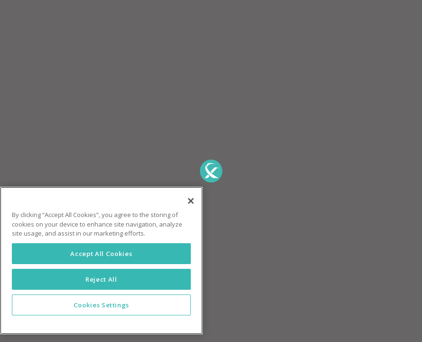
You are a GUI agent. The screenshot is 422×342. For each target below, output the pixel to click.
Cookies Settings (102, 305)
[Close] (190, 200)
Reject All (101, 279)
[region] (101, 260)
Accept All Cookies (101, 253)
